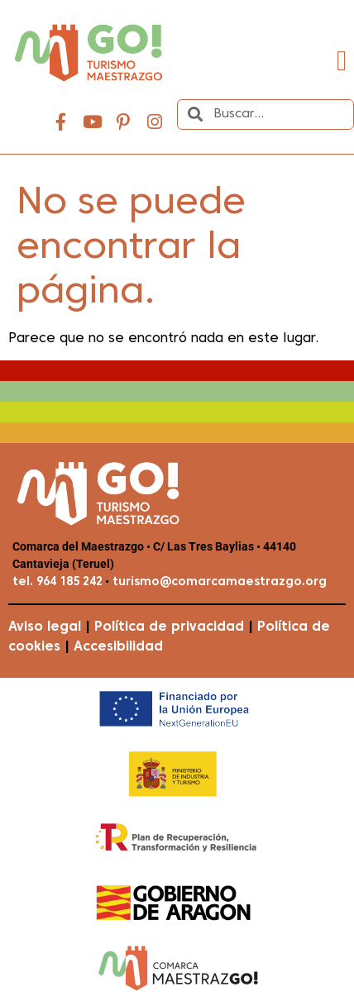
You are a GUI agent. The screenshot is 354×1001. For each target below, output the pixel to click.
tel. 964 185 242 (57, 582)
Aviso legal (44, 627)
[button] (342, 62)
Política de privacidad (169, 627)
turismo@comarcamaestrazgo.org (218, 582)
